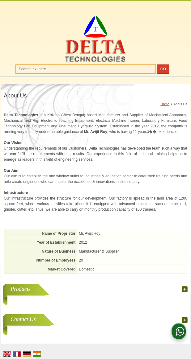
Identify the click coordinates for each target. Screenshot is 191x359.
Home (164, 104)
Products (20, 289)
